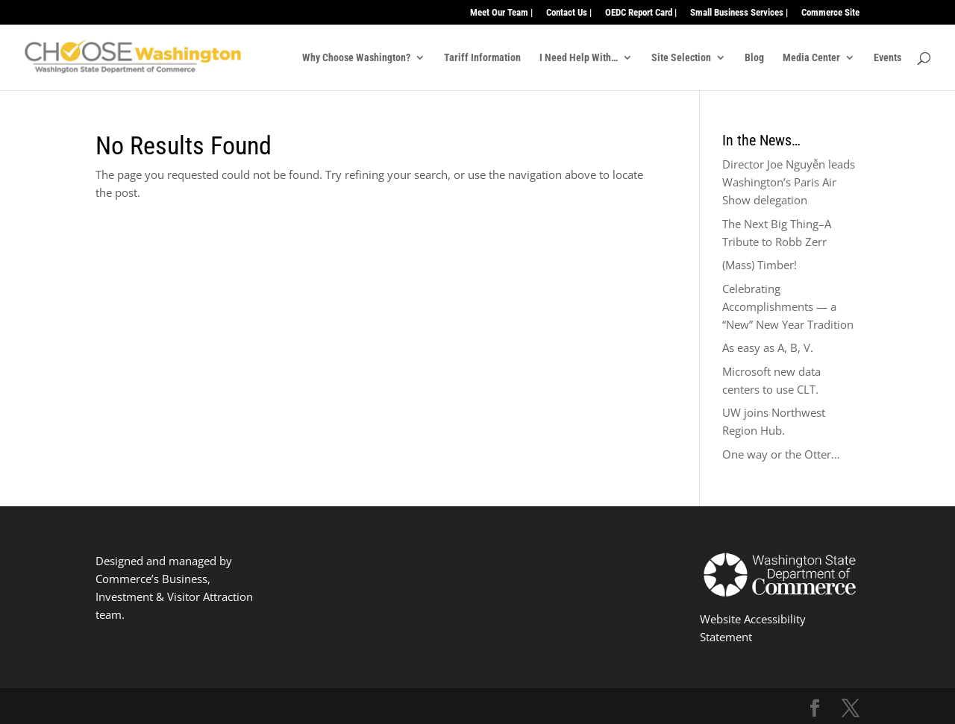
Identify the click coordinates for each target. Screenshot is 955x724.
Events (887, 57)
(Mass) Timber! (759, 264)
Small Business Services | (739, 12)
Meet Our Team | (501, 12)
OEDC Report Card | (641, 12)
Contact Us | (569, 12)
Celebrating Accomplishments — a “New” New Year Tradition (788, 306)
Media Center (811, 57)
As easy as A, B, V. (767, 347)
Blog (754, 57)
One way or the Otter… (781, 454)
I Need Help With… (578, 57)
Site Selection (681, 57)
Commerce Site (830, 12)
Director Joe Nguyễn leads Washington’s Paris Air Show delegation (788, 182)
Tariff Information (482, 57)
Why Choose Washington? (356, 57)
